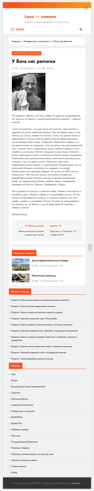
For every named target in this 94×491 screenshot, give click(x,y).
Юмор (14, 472)
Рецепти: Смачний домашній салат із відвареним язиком (38, 352)
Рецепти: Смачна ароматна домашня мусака (32, 358)
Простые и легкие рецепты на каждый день (32, 454)
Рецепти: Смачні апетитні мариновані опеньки (33, 306)
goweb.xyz (76, 483)
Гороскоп (15, 392)
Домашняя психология (22, 405)
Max (16, 68)
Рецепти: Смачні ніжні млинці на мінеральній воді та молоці (40, 300)
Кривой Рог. (17, 423)
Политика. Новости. (20, 448)
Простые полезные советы (24, 460)
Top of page (86, 8)
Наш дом (15, 435)
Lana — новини (40, 16)
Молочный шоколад (44, 276)
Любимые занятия (19, 429)
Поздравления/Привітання (24, 441)
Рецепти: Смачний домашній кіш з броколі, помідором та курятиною (44, 330)
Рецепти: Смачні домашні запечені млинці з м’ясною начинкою (42, 324)
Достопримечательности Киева (50, 260)
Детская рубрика (19, 398)
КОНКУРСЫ (16, 417)
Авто (13, 374)
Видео (14, 380)
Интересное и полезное (26, 53)
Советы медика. (18, 466)
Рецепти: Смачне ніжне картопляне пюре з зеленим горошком (41, 346)
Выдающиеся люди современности (28, 386)
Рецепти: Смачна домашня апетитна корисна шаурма (36, 312)
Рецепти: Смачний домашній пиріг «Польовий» (34, 318)
